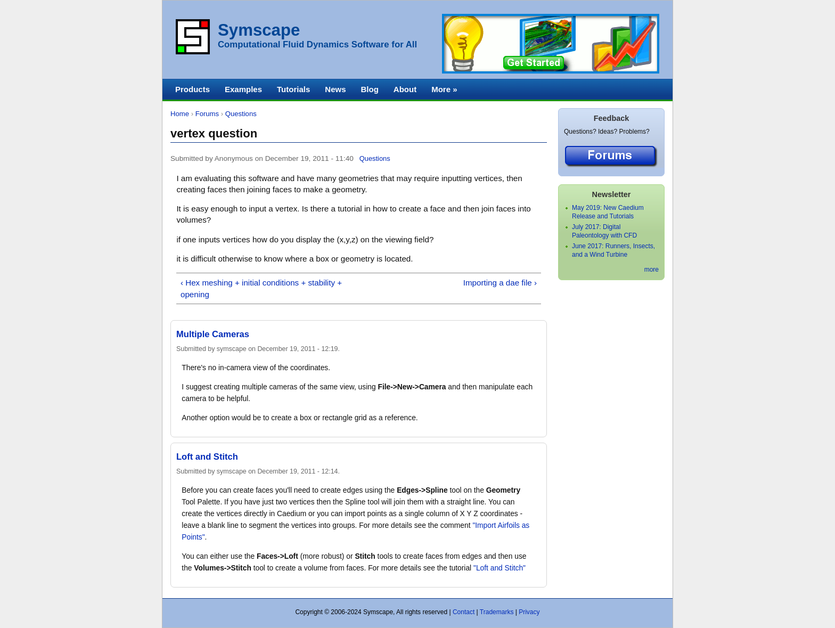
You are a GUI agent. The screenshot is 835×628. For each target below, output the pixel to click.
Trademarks (497, 612)
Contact (463, 612)
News (335, 89)
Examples (243, 89)
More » (444, 89)
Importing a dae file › (500, 282)
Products (192, 89)
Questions (241, 114)
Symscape (259, 30)
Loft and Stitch (207, 457)
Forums (207, 114)
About (405, 89)
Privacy (529, 612)
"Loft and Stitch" (499, 568)
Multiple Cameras (212, 334)
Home (179, 114)
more (651, 269)
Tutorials (293, 89)
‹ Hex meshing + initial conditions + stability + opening (261, 288)
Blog (369, 89)
